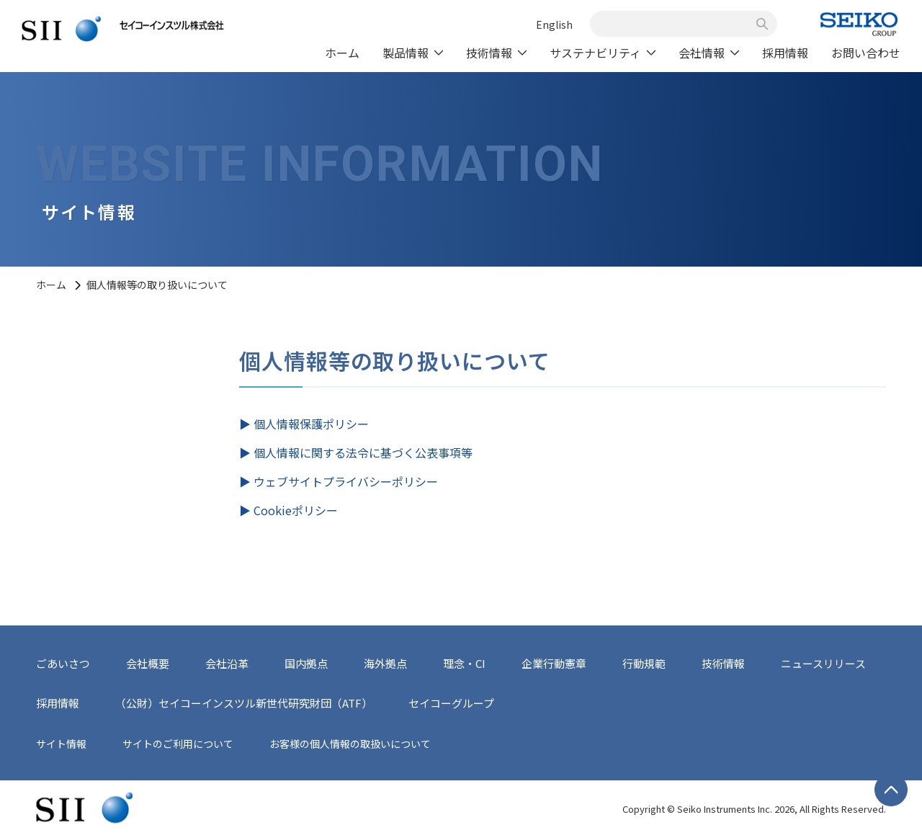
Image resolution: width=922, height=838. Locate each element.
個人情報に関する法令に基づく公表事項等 (363, 452)
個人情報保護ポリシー (311, 423)
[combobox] (675, 23)
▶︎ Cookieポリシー (288, 510)
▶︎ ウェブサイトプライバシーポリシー (338, 481)
